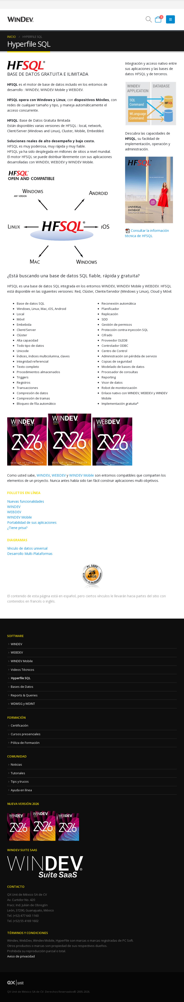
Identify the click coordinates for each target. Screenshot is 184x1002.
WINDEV (43, 475)
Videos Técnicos (22, 670)
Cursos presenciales (25, 734)
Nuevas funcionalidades (25, 501)
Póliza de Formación (25, 743)
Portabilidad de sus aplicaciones (32, 522)
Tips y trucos (20, 782)
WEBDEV (59, 475)
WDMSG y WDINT (23, 704)
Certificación (19, 725)
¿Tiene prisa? (17, 527)
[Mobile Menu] (170, 19)
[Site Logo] (20, 19)
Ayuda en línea (21, 790)
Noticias (16, 765)
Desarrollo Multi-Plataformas (29, 553)
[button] (149, 19)
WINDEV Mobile (81, 475)
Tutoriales (18, 773)
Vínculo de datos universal (27, 548)
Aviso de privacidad (21, 956)
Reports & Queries (24, 695)
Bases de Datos (22, 687)
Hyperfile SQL (20, 678)
